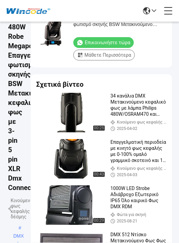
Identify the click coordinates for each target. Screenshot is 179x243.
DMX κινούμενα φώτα (18, 236)
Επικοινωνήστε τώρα (103, 42)
